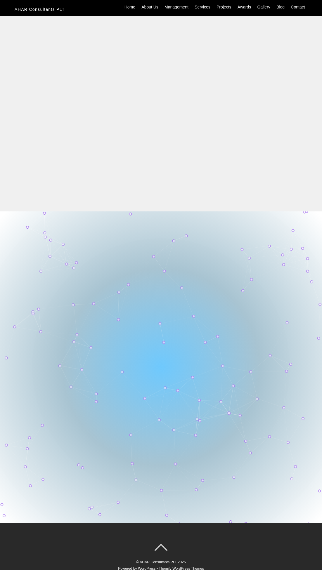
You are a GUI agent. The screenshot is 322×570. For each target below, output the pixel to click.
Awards (244, 7)
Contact (298, 7)
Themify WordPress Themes (181, 552)
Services (202, 7)
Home (129, 7)
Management (176, 7)
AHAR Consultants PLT (158, 546)
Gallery (263, 7)
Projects (224, 7)
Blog (280, 7)
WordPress (146, 552)
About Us (149, 7)
